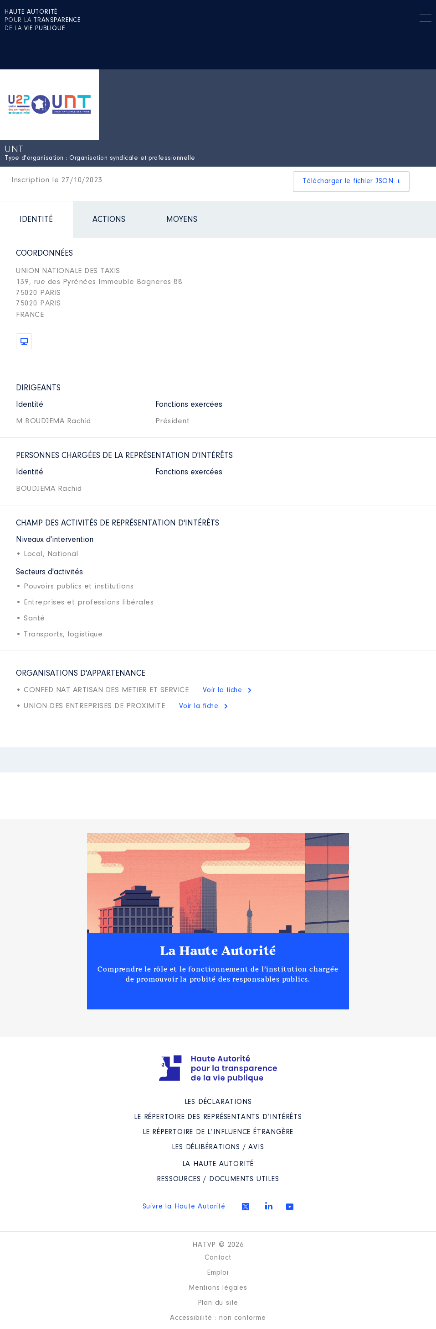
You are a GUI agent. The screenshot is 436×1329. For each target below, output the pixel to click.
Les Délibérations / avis (218, 1147)
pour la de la (43, 20)
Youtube (289, 1206)
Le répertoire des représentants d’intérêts (218, 1117)
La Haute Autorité (218, 951)
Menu (425, 20)
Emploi (218, 1272)
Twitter (245, 1206)
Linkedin (268, 1205)
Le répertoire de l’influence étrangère (218, 1132)
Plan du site (218, 1303)
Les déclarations (218, 1102)
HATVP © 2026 (218, 1245)
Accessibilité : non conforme (218, 1318)
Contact (218, 1257)
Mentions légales (218, 1288)
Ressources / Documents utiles (218, 1179)
